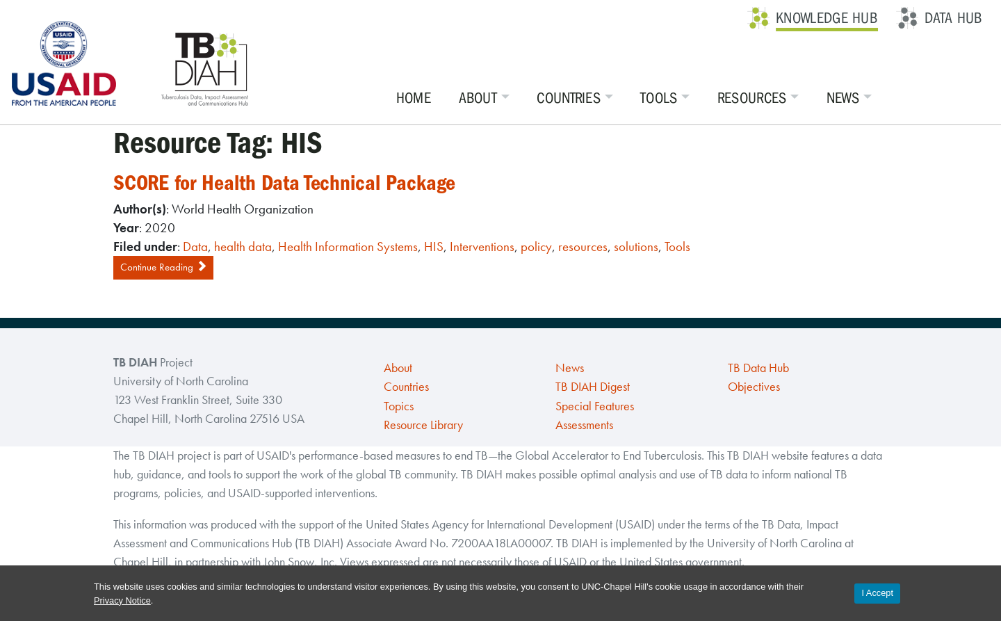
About (478, 98)
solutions (636, 246)
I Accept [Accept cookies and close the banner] (877, 593)
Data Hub (953, 18)
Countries (569, 98)
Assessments (584, 425)
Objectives (754, 386)
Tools (659, 98)
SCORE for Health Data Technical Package (284, 182)
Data (195, 246)
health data (243, 246)
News (843, 98)
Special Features (594, 406)
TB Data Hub (758, 368)
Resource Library (423, 425)
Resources (752, 98)
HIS (433, 246)
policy (536, 246)
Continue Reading (163, 267)
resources (583, 246)
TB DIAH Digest (592, 386)
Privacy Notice (122, 600)
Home (413, 98)
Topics (399, 406)
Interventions (482, 246)
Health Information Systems (348, 246)
